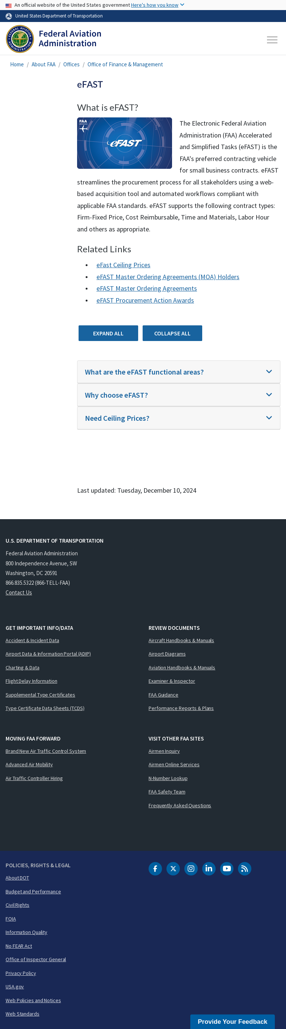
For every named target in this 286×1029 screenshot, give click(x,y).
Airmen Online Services (174, 764)
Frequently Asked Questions (180, 805)
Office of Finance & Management (125, 64)
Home (17, 64)
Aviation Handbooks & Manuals (182, 667)
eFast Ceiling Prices (123, 265)
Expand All (108, 333)
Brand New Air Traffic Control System (46, 751)
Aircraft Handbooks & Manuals (181, 640)
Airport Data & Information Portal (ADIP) (48, 653)
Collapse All (172, 333)
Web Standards (22, 1013)
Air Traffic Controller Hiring (34, 778)
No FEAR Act (19, 946)
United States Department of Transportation (59, 16)
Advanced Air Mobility (29, 764)
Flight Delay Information (31, 681)
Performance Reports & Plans (181, 708)
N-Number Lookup (168, 778)
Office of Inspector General (36, 959)
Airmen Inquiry (164, 751)
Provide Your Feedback (232, 1021)
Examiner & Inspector (172, 681)
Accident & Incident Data (32, 640)
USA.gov (15, 986)
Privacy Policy (21, 973)
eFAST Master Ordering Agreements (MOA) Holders (167, 276)
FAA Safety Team (167, 791)
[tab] (178, 372)
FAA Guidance (163, 694)
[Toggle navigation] (272, 40)
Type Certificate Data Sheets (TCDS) (45, 708)
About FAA (43, 64)
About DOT (17, 877)
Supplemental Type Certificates (40, 694)
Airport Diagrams (167, 653)
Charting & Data (22, 667)
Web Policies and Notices (33, 1000)
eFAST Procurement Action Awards (145, 300)
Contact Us (19, 592)
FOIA (11, 918)
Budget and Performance (33, 891)
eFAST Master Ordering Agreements (146, 288)
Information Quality (26, 932)
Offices (71, 64)
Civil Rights (17, 905)
